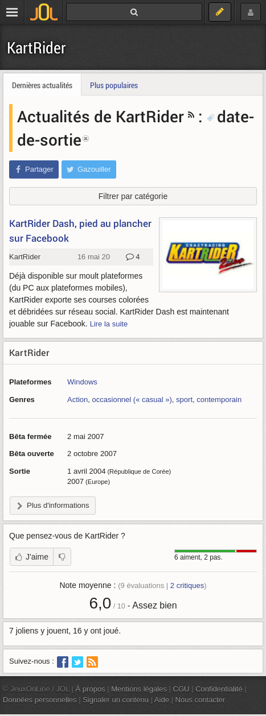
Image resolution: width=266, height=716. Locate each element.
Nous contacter (200, 700)
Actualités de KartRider (100, 116)
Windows (82, 382)
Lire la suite (109, 324)
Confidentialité (219, 689)
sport (184, 399)
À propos (90, 689)
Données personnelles (40, 700)
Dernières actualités (42, 85)
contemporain (219, 399)
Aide (161, 700)
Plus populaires (114, 85)
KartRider (36, 47)
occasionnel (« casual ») (132, 399)
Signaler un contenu (116, 700)
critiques (187, 585)
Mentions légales (139, 689)
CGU (181, 689)
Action (77, 399)
